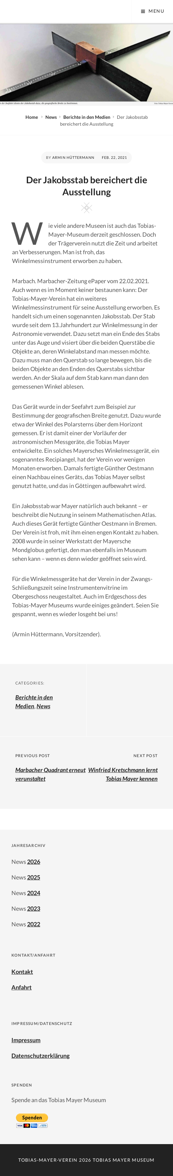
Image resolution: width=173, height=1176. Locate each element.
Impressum (25, 1040)
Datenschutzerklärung (40, 1055)
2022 (33, 924)
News (51, 117)
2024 (33, 892)
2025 (33, 877)
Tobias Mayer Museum (124, 1160)
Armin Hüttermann (73, 157)
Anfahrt (21, 987)
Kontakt (22, 971)
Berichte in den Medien (86, 117)
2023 (33, 908)
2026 (33, 861)
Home (32, 117)
